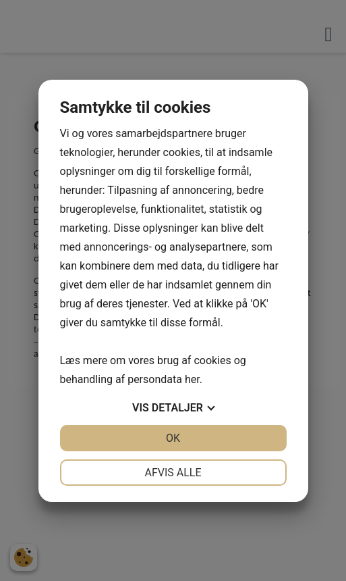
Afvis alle (172, 472)
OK (173, 438)
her (192, 379)
